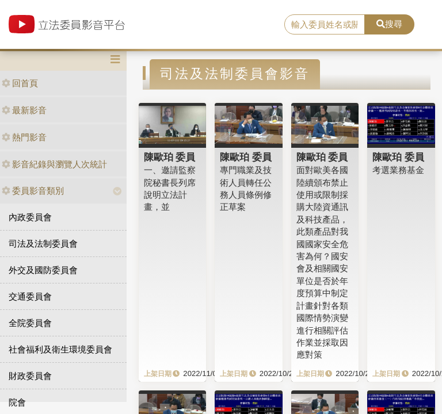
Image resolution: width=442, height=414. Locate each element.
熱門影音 (24, 137)
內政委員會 (30, 217)
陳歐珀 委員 (170, 157)
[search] (324, 24)
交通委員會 (30, 296)
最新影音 (24, 110)
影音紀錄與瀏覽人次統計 (54, 164)
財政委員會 (30, 376)
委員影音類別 (33, 190)
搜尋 (389, 24)
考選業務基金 (398, 170)
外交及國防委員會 (43, 270)
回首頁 (20, 83)
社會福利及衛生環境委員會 (60, 349)
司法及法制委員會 (43, 243)
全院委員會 (30, 323)
